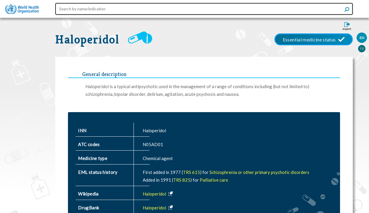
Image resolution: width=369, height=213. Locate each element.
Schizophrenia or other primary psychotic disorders (259, 172)
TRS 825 (181, 180)
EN (362, 38)
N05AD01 (153, 144)
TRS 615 (191, 172)
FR (362, 48)
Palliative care (214, 180)
